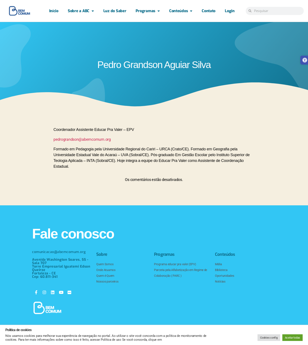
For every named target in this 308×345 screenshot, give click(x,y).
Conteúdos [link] (180, 11)
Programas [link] (148, 11)
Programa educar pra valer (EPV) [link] (175, 264)
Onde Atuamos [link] (106, 270)
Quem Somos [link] (104, 264)
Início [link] (53, 10)
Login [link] (230, 10)
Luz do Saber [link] (114, 10)
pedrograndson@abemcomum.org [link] (82, 139)
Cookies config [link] (268, 337)
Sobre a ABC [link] (81, 11)
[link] (19, 11)
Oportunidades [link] (224, 275)
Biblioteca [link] (221, 270)
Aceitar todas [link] (292, 337)
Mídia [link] (218, 264)
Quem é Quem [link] (105, 275)
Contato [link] (208, 10)
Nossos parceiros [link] (107, 281)
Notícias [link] (220, 281)
